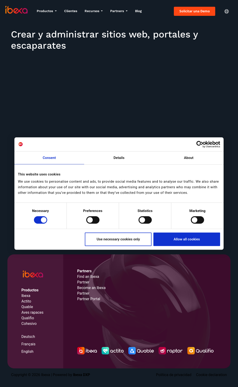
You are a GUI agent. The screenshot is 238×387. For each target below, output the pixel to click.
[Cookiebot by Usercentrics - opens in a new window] (199, 144)
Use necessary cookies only (118, 239)
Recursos (92, 11)
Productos (45, 11)
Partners (117, 11)
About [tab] (189, 158)
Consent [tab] (49, 158)
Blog (138, 11)
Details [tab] (118, 158)
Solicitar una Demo (194, 11)
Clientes (70, 11)
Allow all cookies (187, 239)
